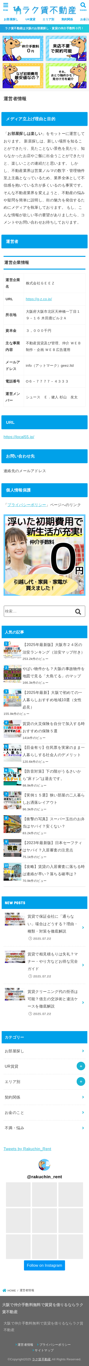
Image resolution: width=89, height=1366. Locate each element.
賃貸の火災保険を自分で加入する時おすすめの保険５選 (54, 727)
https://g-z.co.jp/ (39, 299)
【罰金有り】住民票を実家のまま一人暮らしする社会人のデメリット (54, 751)
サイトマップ (44, 1350)
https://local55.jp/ (19, 437)
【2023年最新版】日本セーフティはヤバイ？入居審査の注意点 (52, 846)
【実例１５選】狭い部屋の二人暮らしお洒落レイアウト (54, 798)
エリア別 (48, 19)
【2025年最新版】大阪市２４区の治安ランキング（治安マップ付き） (54, 648)
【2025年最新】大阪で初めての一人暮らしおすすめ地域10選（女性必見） (52, 699)
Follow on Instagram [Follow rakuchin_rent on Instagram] (44, 1265)
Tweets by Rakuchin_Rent (27, 1149)
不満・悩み (14, 1128)
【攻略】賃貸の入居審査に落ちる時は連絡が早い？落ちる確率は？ (54, 870)
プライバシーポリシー (26, 505)
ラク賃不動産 (41, 1359)
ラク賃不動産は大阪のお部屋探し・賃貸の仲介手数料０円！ (44, 28)
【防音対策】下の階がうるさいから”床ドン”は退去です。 (52, 775)
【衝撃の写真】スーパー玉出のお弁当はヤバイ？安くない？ (54, 822)
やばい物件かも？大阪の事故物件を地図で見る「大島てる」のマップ (54, 672)
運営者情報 (25, 1344)
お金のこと (14, 1112)
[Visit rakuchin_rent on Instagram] (44, 1165)
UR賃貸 (31, 19)
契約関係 (67, 19)
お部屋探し (11, 19)
